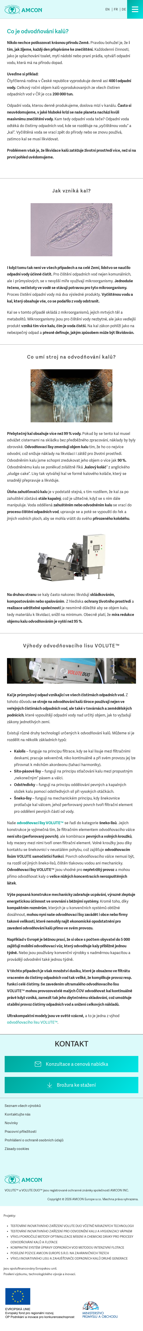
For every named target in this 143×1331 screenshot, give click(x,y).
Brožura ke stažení (76, 1085)
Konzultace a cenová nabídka (77, 1064)
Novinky (11, 1123)
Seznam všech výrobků (23, 1105)
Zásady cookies (17, 1148)
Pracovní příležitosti (20, 1131)
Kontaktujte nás (17, 1114)
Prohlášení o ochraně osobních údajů (34, 1140)
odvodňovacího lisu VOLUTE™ (32, 1022)
